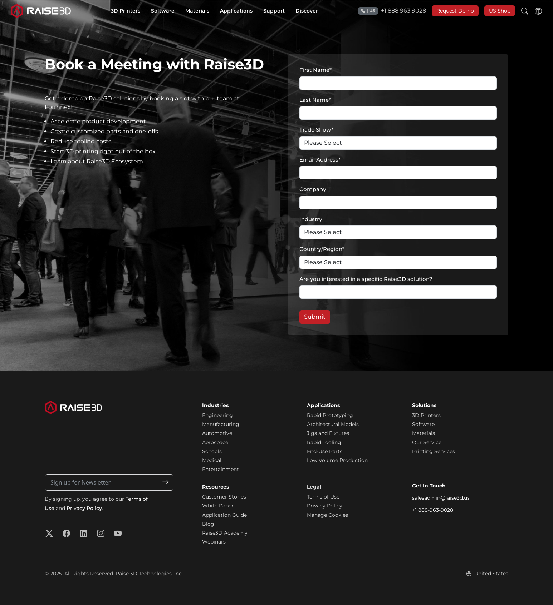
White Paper (218, 505)
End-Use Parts (324, 451)
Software (423, 424)
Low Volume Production (337, 460)
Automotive (217, 433)
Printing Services (433, 451)
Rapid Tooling (324, 442)
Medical (211, 460)
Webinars (214, 542)
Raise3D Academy (225, 533)
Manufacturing (220, 424)
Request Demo (455, 11)
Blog (208, 524)
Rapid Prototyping (330, 415)
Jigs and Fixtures (328, 433)
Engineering (217, 415)
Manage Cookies (327, 515)
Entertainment (220, 469)
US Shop (499, 11)
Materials (423, 433)
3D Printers (426, 415)
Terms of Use (323, 497)
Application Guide (224, 515)
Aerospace (215, 442)
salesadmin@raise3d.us (441, 498)
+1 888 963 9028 (392, 11)
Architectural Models (333, 424)
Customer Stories (224, 497)
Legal (314, 486)
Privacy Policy (84, 508)
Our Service (426, 442)
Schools (212, 451)
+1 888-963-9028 (432, 510)
